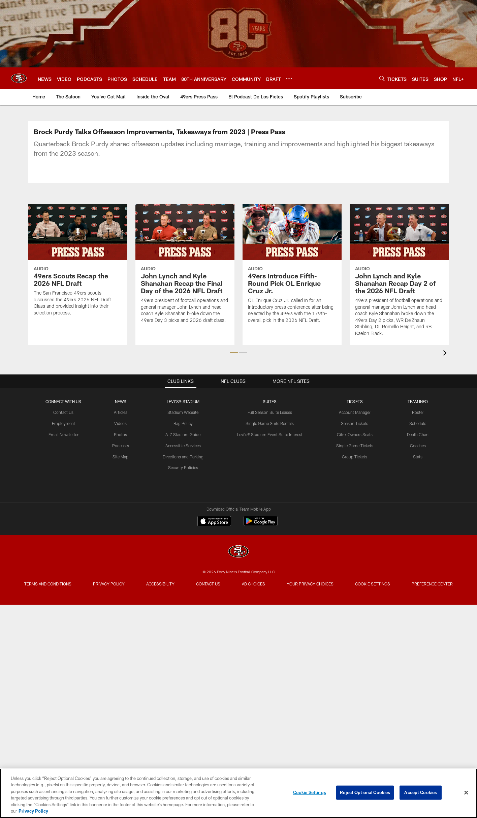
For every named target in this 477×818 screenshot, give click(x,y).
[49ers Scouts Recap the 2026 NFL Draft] (77, 264)
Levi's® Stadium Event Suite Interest (270, 422)
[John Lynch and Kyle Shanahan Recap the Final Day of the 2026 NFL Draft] (184, 267)
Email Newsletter (63, 422)
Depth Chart (418, 422)
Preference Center (432, 571)
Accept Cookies (420, 792)
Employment (63, 411)
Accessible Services (183, 433)
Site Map (120, 444)
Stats (417, 444)
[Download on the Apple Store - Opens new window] (214, 509)
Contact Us (63, 400)
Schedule (417, 411)
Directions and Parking (183, 444)
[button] (233, 340)
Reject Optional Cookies (365, 792)
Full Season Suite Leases (270, 400)
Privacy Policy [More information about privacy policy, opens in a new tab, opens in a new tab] (33, 811)
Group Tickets (354, 444)
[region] (238, 793)
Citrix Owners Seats (355, 422)
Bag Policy (183, 411)
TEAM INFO (418, 389)
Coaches (418, 433)
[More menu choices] (289, 78)
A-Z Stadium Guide (182, 422)
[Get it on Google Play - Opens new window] (260, 512)
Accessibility (160, 571)
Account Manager (355, 400)
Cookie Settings (372, 571)
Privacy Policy (109, 571)
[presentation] (446, 341)
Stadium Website (182, 400)
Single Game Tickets (354, 433)
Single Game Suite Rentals (270, 411)
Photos (120, 422)
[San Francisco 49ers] (238, 540)
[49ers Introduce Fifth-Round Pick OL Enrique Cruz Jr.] (292, 267)
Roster (418, 400)
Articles (120, 400)
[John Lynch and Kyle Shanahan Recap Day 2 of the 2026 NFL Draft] (399, 274)
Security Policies (183, 455)
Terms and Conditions (47, 571)
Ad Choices (253, 571)
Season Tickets (354, 411)
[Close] (466, 792)
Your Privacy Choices (310, 571)
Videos (120, 411)
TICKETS (355, 389)
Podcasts (120, 433)
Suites (270, 389)
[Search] (382, 78)
